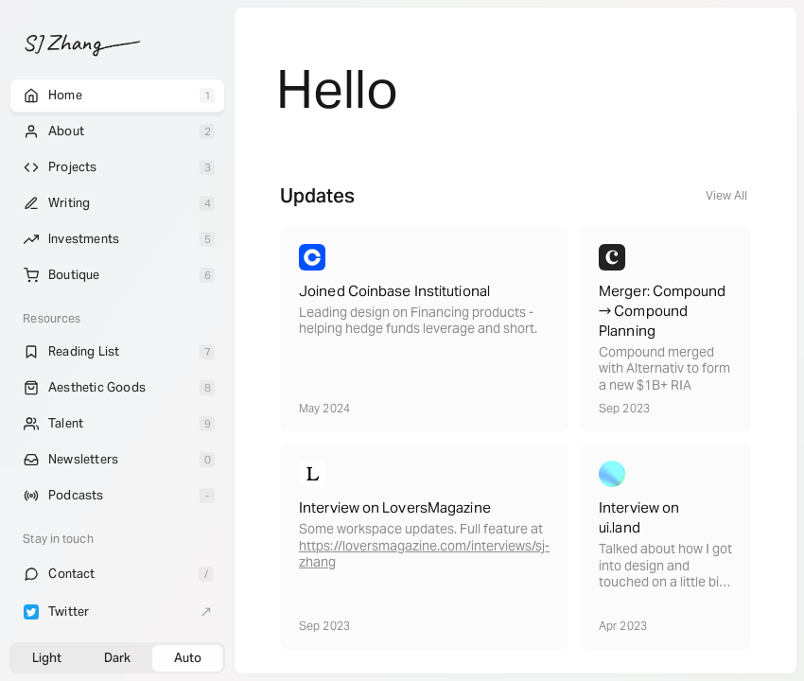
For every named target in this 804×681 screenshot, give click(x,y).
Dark (117, 658)
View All (726, 195)
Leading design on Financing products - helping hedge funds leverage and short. (418, 321)
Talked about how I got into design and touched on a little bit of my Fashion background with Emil (665, 582)
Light (46, 658)
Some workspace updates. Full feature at (421, 529)
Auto (187, 658)
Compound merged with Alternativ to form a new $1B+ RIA (664, 368)
